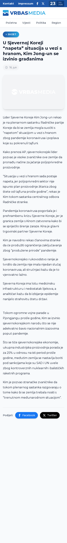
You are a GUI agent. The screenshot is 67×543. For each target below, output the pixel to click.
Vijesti (26, 22)
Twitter (50, 415)
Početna (11, 22)
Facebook (26, 415)
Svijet (11, 34)
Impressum (25, 3)
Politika (41, 22)
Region (56, 22)
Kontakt (8, 3)
